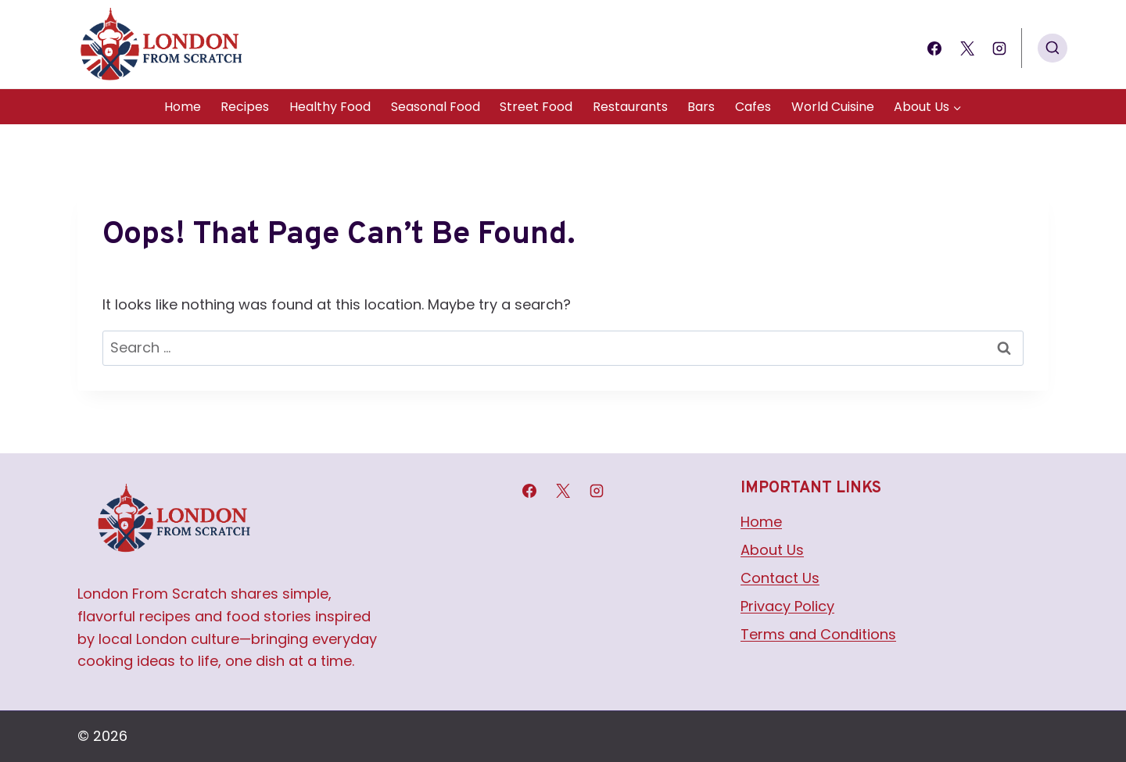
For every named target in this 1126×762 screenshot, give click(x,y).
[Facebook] (934, 48)
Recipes (245, 107)
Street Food (536, 107)
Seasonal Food (435, 107)
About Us (772, 550)
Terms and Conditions (818, 634)
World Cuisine (832, 107)
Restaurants (630, 107)
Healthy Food (330, 107)
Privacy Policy (787, 606)
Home (182, 107)
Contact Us (780, 578)
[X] (967, 48)
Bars (701, 107)
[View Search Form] (1052, 48)
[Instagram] (999, 48)
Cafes (753, 107)
